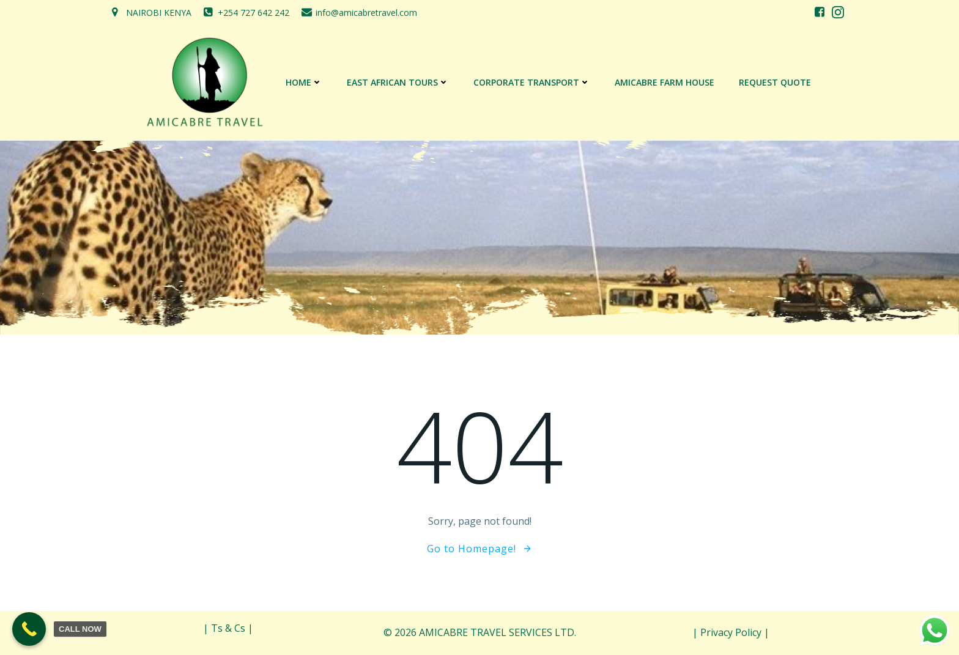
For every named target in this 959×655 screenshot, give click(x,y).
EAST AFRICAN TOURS (398, 82)
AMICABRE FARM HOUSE (664, 82)
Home (304, 82)
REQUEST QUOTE (775, 82)
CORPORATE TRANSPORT (531, 82)
